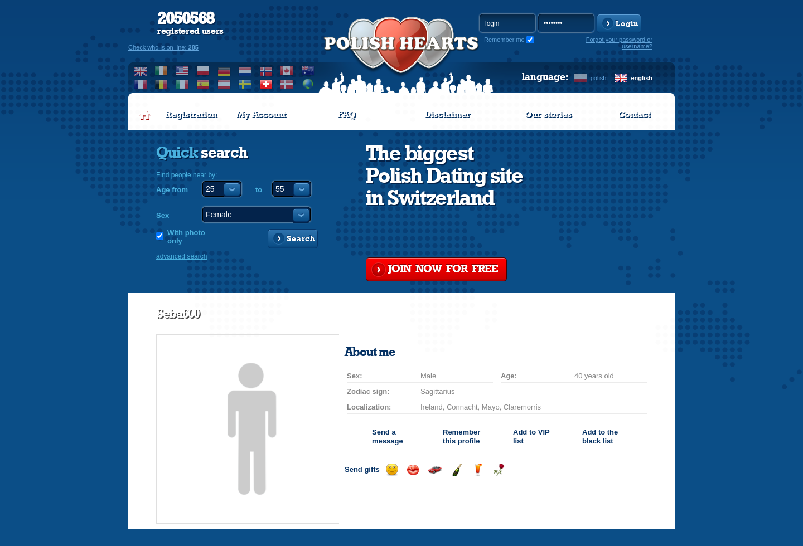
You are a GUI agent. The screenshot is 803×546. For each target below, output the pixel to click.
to (258, 190)
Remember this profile (461, 436)
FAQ (346, 114)
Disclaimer (447, 114)
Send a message (387, 436)
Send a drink (477, 470)
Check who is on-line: (163, 47)
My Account (261, 114)
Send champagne (456, 470)
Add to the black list (600, 436)
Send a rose (498, 470)
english (641, 78)
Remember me (504, 39)
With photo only (186, 236)
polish (599, 78)
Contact (634, 114)
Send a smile (391, 470)
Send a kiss (413, 470)
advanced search (181, 256)
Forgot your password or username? (619, 43)
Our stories (548, 114)
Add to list (531, 436)
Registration (190, 114)
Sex (162, 215)
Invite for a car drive (435, 470)
